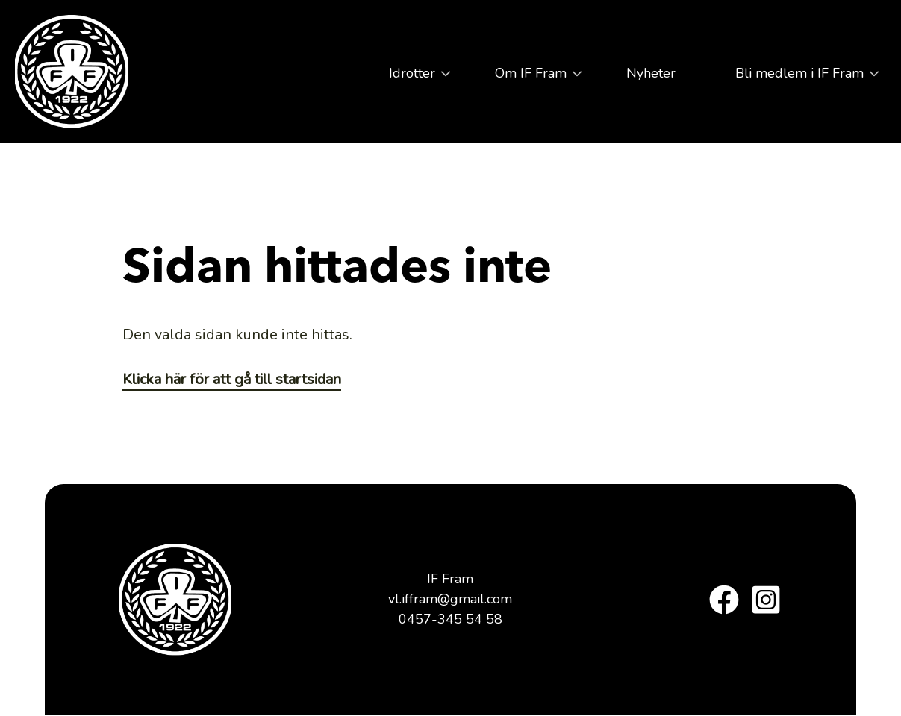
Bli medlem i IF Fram (796, 78)
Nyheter (651, 73)
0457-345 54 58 (450, 619)
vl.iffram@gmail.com (450, 599)
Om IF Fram (527, 78)
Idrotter (408, 78)
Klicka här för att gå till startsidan (231, 379)
